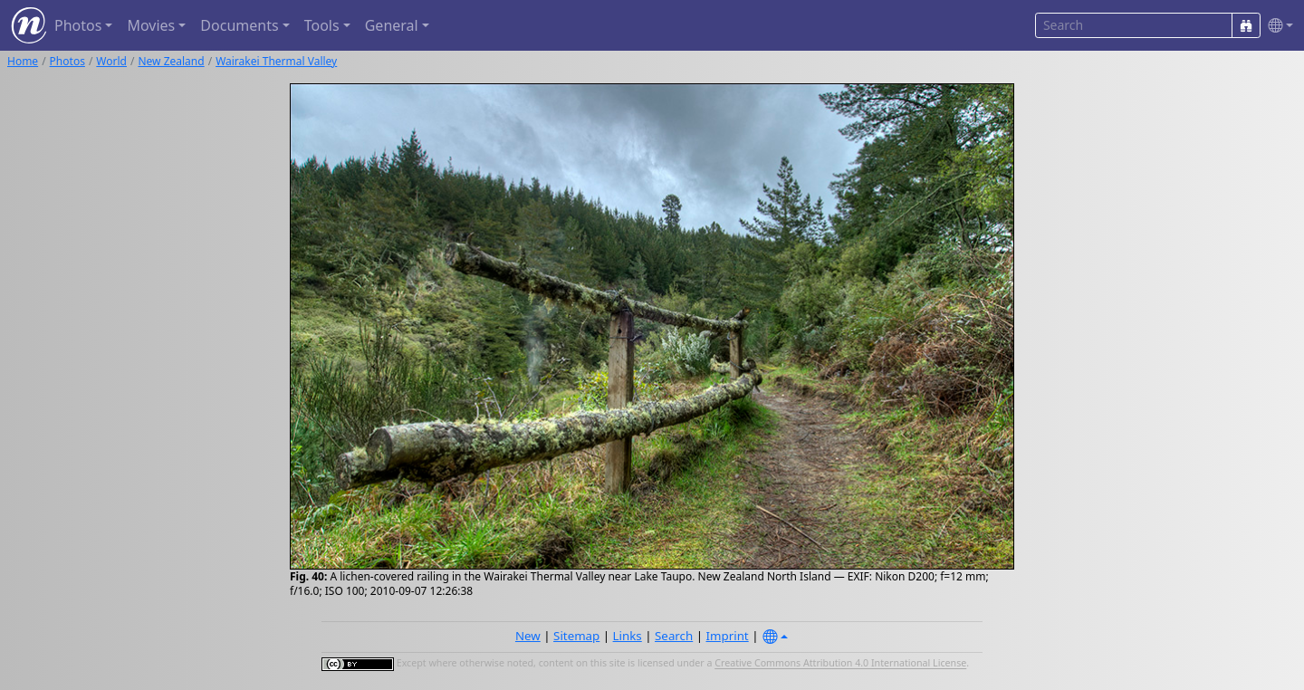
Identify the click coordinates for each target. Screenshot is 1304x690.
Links (627, 636)
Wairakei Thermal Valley (276, 61)
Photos (67, 61)
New (528, 636)
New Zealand (171, 61)
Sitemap (576, 636)
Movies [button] (151, 25)
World (111, 61)
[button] (1277, 26)
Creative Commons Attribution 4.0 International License (840, 663)
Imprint (727, 636)
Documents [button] (239, 25)
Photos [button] (77, 25)
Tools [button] (322, 25)
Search (674, 636)
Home (22, 61)
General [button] (391, 25)
